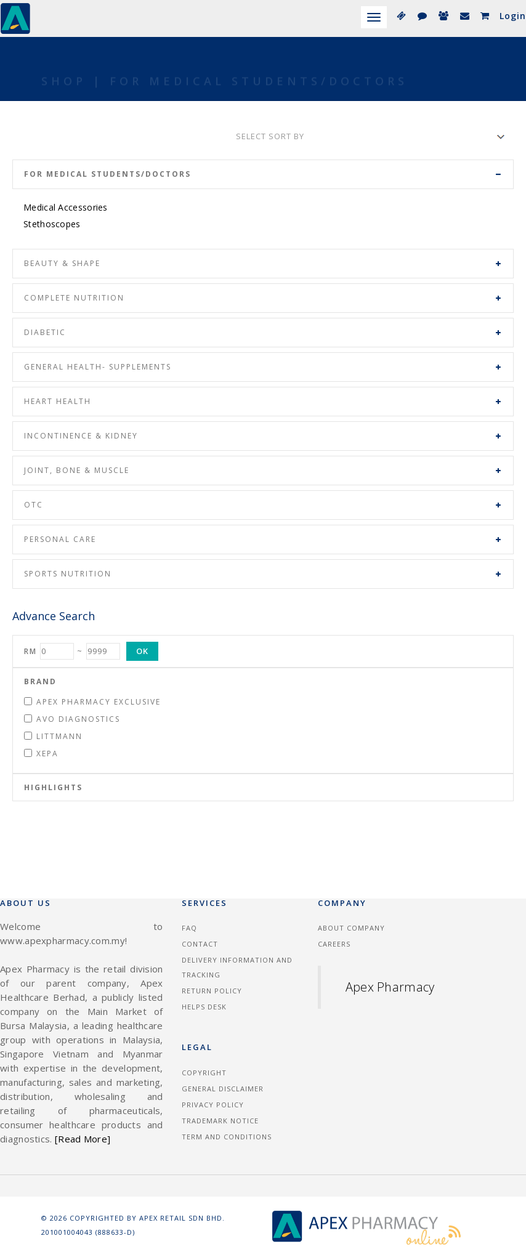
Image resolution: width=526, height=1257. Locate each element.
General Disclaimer (223, 1088)
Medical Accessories (65, 207)
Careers (334, 943)
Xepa (41, 753)
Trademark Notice (220, 1120)
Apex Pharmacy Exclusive (92, 702)
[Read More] (82, 1139)
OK (142, 651)
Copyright (204, 1072)
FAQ (189, 927)
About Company (351, 927)
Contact (200, 943)
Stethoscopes (52, 224)
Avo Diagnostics (72, 719)
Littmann (53, 736)
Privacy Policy (213, 1104)
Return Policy (212, 990)
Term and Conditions (227, 1136)
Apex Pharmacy (390, 987)
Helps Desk (204, 1006)
